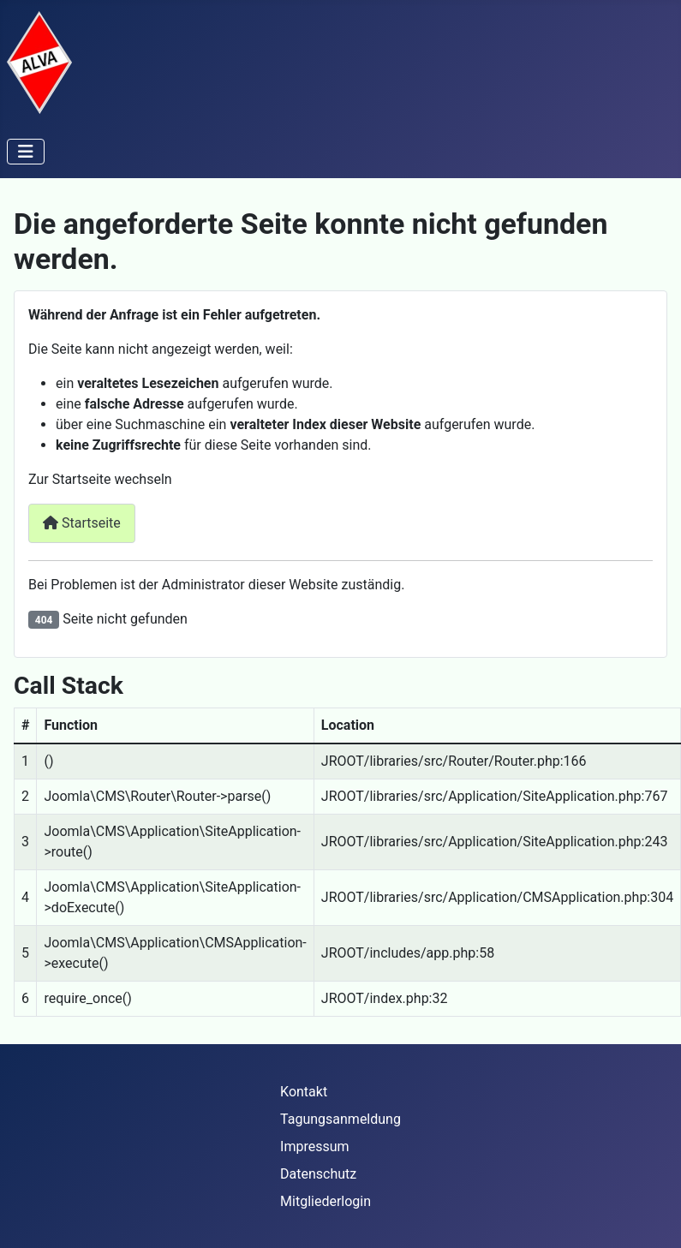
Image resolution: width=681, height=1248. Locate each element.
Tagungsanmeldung (340, 1119)
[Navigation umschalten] (26, 151)
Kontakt (303, 1092)
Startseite (82, 523)
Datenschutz (318, 1174)
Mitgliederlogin (325, 1201)
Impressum (314, 1146)
